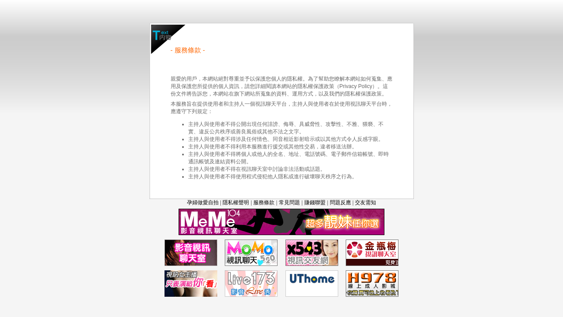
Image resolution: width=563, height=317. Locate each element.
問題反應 (340, 202)
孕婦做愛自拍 (203, 202)
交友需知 (365, 202)
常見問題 (289, 202)
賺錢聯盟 (314, 202)
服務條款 (263, 202)
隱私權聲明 (236, 202)
